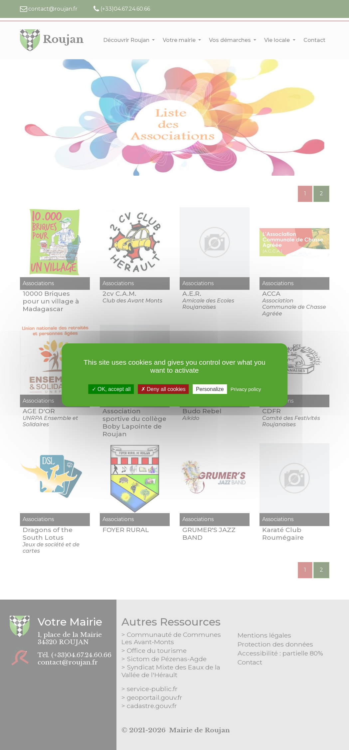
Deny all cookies (163, 389)
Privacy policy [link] (246, 389)
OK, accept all (111, 389)
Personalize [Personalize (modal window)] (210, 389)
